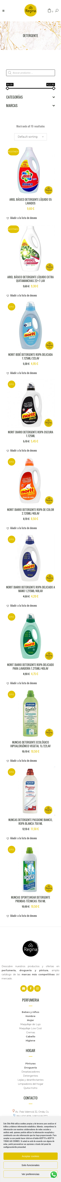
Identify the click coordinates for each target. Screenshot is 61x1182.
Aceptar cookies (30, 1156)
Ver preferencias (30, 1174)
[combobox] (30, 136)
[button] (21, 218)
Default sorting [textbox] (28, 136)
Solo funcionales (30, 1165)
